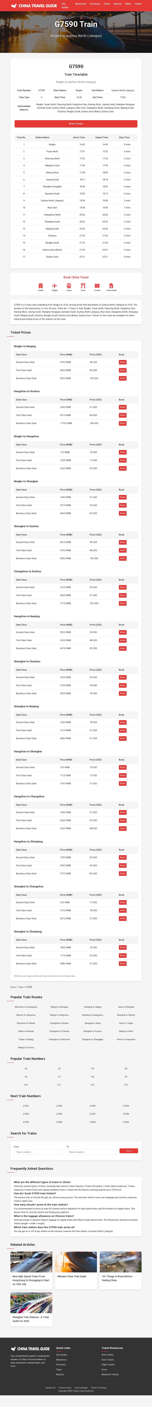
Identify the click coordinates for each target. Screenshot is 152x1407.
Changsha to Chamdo (59, 1035)
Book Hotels (108, 1366)
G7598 (126, 1124)
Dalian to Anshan (26, 1035)
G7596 (59, 1124)
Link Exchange (81, 1399)
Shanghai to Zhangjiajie (93, 1044)
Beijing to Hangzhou (59, 1017)
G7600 (59, 1133)
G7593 (92, 1115)
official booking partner (63, 1209)
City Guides (61, 1366)
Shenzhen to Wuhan (25, 1026)
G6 (26, 1084)
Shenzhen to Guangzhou (26, 1009)
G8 (92, 1084)
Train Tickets (108, 1371)
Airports (118, 3)
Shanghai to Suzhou (92, 1035)
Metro (128, 3)
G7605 (126, 1133)
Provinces (95, 3)
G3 (59, 1075)
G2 (26, 1075)
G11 (59, 1093)
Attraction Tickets (110, 1386)
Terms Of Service (99, 1399)
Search (129, 1162)
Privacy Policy (65, 1399)
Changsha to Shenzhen (59, 1044)
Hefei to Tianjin (126, 1026)
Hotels (138, 3)
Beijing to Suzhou (26, 1053)
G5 (126, 1075)
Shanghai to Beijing (92, 1009)
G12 (93, 1093)
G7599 (26, 1133)
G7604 (92, 1133)
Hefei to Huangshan (126, 1044)
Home (13, 988)
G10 (26, 1093)
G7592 (59, 1115)
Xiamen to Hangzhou (26, 1017)
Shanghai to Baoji (92, 1026)
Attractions (80, 3)
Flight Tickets (108, 1376)
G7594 (126, 1115)
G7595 (26, 1124)
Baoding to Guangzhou (92, 1017)
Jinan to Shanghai (126, 1009)
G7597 (92, 1124)
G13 (126, 1093)
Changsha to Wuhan (59, 1026)
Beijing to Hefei (126, 1035)
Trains (107, 3)
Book (122, 364)
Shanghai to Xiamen (126, 1017)
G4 (92, 1075)
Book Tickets (76, 124)
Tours (104, 1381)
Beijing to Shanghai (59, 1009)
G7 (59, 1084)
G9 (126, 1084)
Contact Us (50, 1399)
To (91, 1162)
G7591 (26, 1115)
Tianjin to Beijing (26, 1044)
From (39, 1162)
